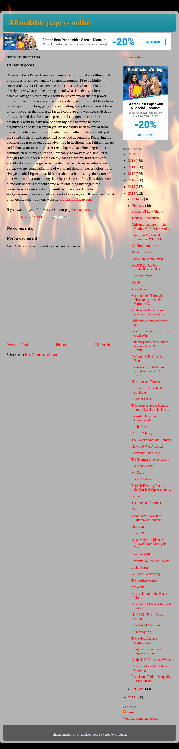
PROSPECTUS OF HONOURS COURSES (149, 267)
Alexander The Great (145, 453)
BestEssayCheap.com (76, 199)
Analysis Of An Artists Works (151, 660)
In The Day (139, 426)
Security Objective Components (143, 418)
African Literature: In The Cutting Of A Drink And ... (150, 226)
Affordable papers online (50, 22)
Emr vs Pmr (139, 533)
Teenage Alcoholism (145, 218)
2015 (132, 187)
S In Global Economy (146, 625)
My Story (137, 472)
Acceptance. (139, 289)
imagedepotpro (87, 734)
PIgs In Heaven (141, 276)
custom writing (133, 57)
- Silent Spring (141, 632)
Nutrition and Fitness (145, 382)
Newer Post (17, 344)
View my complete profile (140, 718)
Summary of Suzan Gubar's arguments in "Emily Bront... (149, 346)
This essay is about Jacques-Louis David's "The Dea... (150, 407)
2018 (132, 167)
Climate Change (142, 433)
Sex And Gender (142, 466)
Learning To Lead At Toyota (150, 561)
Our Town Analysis (144, 245)
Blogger (120, 734)
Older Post (105, 344)
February (138, 206)
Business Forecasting (145, 574)
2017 (132, 174)
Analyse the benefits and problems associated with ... (151, 312)
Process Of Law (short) (147, 211)
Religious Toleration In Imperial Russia (146, 651)
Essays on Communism (147, 259)
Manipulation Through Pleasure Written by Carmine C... (146, 300)
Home (61, 344)
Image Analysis (141, 479)
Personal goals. (141, 399)
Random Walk (141, 554)
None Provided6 (142, 252)
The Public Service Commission (144, 640)
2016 (132, 180)
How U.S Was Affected (147, 446)
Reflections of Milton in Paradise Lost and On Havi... (147, 371)
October (138, 199)
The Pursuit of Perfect (146, 503)
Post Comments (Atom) (41, 355)
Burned (136, 496)
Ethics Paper (139, 567)
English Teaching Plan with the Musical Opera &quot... (151, 488)
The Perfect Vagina (144, 580)
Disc (134, 509)
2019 (132, 161)
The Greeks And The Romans (151, 440)
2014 (132, 193)
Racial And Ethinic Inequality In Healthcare (151, 679)
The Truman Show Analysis (150, 459)
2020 (132, 154)
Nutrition (137, 526)
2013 (132, 697)
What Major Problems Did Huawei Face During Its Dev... (149, 544)
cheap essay (83, 210)
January (137, 689)
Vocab (135, 282)
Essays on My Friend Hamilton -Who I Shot (147, 237)
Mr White (138, 587)
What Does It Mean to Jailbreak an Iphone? (146, 518)
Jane (130, 712)
